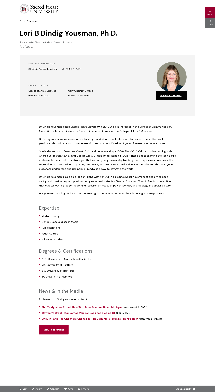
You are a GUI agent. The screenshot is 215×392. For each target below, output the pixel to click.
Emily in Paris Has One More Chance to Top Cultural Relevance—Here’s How (89, 319)
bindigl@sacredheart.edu (44, 69)
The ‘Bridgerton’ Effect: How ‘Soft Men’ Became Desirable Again (82, 307)
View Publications (53, 329)
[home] (20, 21)
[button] (210, 12)
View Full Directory (171, 95)
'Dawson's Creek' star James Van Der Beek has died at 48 (78, 313)
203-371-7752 (73, 69)
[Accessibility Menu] (184, 389)
